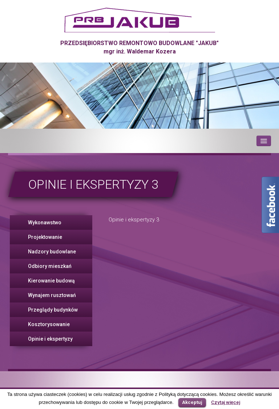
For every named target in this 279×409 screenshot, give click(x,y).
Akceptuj (192, 402)
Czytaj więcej (225, 402)
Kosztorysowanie (49, 324)
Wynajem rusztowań (52, 295)
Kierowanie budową (51, 281)
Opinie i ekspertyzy (50, 339)
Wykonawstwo (44, 222)
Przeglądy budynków (53, 310)
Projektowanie (45, 237)
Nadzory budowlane (52, 251)
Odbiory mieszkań (50, 266)
